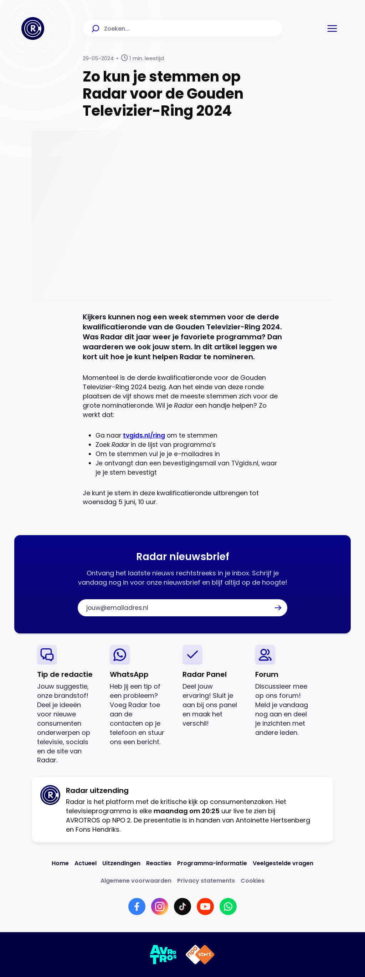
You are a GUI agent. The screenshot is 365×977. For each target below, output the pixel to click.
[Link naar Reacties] (158, 863)
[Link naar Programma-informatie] (212, 863)
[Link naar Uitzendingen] (121, 863)
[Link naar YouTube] (205, 906)
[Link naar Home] (60, 863)
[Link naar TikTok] (182, 906)
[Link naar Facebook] (136, 906)
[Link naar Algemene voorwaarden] (136, 880)
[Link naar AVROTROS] (163, 955)
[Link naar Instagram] (159, 906)
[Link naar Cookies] (252, 880)
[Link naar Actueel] (85, 863)
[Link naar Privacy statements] (206, 880)
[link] (67, 705)
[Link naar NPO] (200, 955)
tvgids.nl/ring (144, 435)
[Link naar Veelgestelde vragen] (283, 863)
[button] (332, 28)
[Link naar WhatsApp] (228, 906)
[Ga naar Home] (32, 28)
